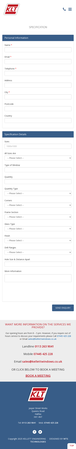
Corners (8, 200)
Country (8, 115)
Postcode (9, 104)
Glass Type (10, 224)
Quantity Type (11, 188)
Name (8, 45)
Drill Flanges (10, 247)
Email (8, 56)
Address (8, 80)
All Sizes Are (10, 153)
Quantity (9, 176)
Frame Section (11, 212)
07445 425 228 (64, 336)
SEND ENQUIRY (62, 307)
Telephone (10, 68)
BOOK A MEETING (38, 376)
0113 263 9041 (44, 346)
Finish (7, 235)
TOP (72, 445)
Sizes (7, 141)
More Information (13, 271)
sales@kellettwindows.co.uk (42, 339)
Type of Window (12, 165)
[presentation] (27, 293)
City (7, 92)
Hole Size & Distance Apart (17, 259)
